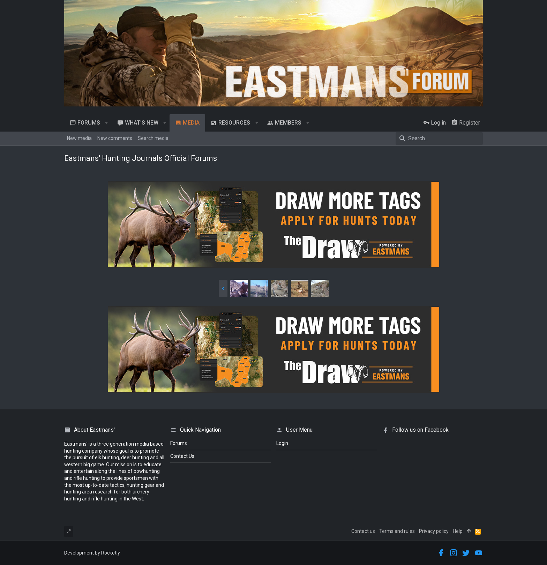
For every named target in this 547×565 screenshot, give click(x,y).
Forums (178, 443)
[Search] (439, 138)
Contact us (363, 531)
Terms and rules (397, 531)
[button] (107, 123)
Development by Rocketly (92, 553)
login (282, 443)
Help (458, 531)
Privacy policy (434, 531)
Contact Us (182, 456)
